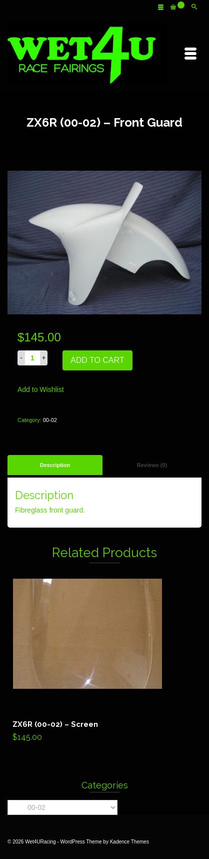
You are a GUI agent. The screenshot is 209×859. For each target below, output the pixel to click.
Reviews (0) (152, 465)
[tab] (55, 465)
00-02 (50, 420)
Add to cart (97, 360)
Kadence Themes (129, 841)
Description (55, 465)
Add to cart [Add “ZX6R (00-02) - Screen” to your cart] (104, 662)
